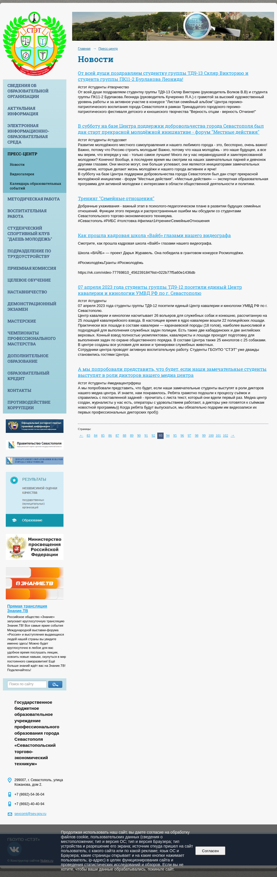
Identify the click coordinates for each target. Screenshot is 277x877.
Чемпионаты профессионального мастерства (32, 338)
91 (146, 435)
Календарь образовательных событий (35, 185)
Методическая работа (34, 199)
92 (153, 435)
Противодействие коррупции (29, 404)
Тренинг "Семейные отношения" (116, 198)
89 (132, 435)
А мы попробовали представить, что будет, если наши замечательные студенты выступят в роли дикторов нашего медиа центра (172, 372)
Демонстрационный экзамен (32, 306)
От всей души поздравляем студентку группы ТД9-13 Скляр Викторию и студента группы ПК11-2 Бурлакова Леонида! (163, 76)
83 (88, 435)
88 (124, 435)
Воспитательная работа (27, 213)
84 (96, 435)
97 (189, 435)
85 (103, 435)
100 (211, 435)
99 (204, 435)
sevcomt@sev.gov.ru (30, 814)
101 (218, 435)
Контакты (19, 390)
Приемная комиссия (32, 268)
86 (110, 435)
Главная (84, 48)
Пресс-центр (22, 154)
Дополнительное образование (28, 358)
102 (225, 435)
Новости (17, 164)
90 (139, 435)
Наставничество (27, 292)
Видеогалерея (22, 174)
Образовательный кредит (28, 375)
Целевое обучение (29, 280)
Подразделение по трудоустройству (29, 253)
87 (117, 435)
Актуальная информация (23, 110)
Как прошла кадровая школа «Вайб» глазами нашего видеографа (154, 235)
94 (168, 435)
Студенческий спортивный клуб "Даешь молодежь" (30, 233)
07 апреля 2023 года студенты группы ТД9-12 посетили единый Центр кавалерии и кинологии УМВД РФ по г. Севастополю (160, 290)
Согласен (210, 851)
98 (197, 435)
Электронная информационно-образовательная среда (28, 134)
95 (175, 435)
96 (182, 435)
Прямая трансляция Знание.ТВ (27, 608)
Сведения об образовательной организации (28, 91)
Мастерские (22, 321)
